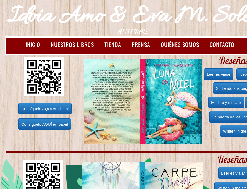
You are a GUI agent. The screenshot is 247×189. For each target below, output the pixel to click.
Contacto (222, 44)
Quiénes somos (180, 44)
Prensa (141, 44)
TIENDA (112, 44)
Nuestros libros (72, 44)
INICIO (33, 44)
